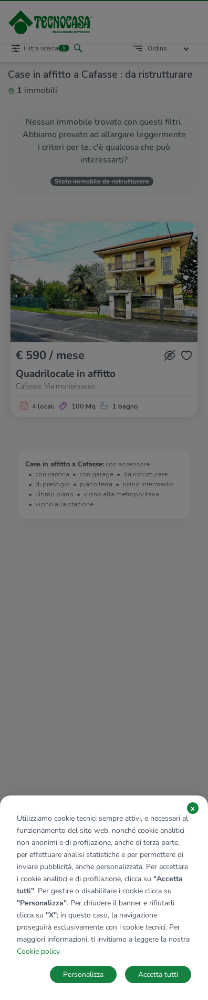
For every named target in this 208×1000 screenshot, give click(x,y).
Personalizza (83, 974)
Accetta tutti (158, 974)
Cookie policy (38, 951)
